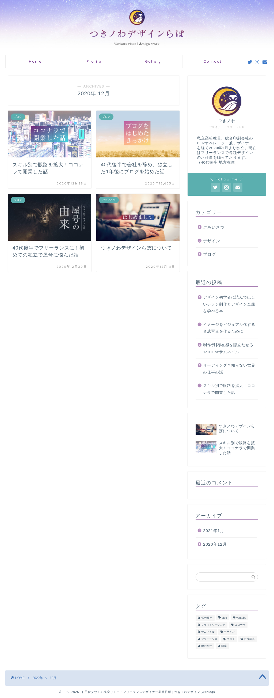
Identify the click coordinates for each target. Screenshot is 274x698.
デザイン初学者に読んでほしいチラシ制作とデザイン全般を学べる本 (229, 304)
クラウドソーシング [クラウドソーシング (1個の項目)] (213, 624)
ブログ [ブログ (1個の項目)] (231, 638)
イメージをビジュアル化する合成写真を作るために (229, 328)
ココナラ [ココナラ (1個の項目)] (240, 624)
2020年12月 (215, 544)
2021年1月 (213, 530)
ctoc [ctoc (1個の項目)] (224, 617)
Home (35, 61)
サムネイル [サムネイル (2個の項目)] (208, 632)
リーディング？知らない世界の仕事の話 (229, 368)
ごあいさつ (213, 227)
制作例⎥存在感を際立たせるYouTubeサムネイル (228, 348)
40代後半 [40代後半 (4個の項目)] (206, 617)
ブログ (209, 254)
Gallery (153, 61)
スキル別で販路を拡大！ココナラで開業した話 (229, 389)
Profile (93, 61)
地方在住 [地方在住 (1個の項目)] (206, 646)
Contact (212, 61)
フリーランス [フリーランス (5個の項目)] (209, 638)
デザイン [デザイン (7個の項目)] (229, 632)
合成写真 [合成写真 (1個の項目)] (249, 638)
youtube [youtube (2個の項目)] (241, 617)
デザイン (211, 241)
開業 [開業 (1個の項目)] (224, 646)
